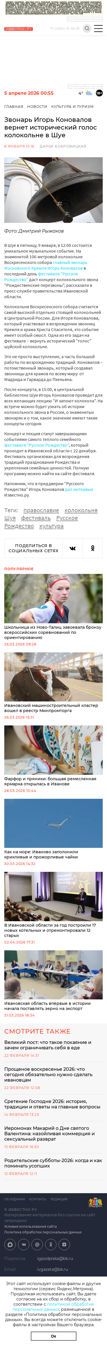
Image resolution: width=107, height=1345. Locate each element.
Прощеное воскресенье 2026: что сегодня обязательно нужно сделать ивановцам (48, 1074)
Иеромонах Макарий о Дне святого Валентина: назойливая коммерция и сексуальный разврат (49, 1134)
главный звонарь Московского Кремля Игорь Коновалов (45, 265)
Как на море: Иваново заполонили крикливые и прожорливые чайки (53, 829)
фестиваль (36, 518)
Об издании (14, 1199)
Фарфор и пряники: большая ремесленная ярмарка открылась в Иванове (53, 756)
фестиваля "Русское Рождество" (36, 445)
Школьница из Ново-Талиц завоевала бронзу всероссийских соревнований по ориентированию (53, 607)
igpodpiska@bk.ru (55, 1258)
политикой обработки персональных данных (53, 1307)
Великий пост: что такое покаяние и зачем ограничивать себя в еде (47, 1045)
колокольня (81, 510)
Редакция (59, 1199)
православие (41, 510)
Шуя (10, 518)
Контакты (37, 1199)
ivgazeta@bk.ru (52, 1269)
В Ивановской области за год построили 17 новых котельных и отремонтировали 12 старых (53, 905)
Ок (53, 1336)
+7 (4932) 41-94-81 (65, 29)
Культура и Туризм (72, 106)
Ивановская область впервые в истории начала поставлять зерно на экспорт (53, 980)
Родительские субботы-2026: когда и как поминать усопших (53, 1163)
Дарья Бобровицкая (63, 146)
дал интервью (79, 489)
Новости (37, 106)
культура (51, 526)
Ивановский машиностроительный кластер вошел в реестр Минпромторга (53, 682)
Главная (13, 106)
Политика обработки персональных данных (43, 1232)
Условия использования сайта (30, 1226)
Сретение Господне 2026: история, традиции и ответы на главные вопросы (52, 1104)
